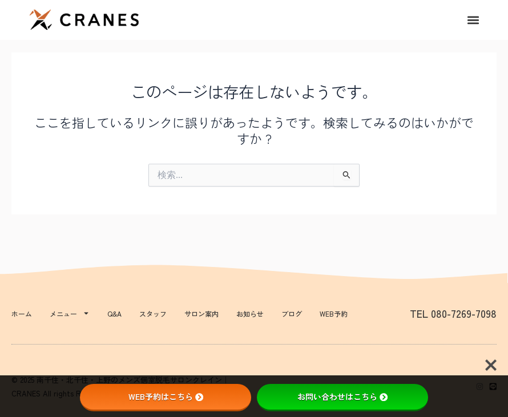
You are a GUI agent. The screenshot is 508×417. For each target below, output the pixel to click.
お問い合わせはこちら (342, 396)
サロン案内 (201, 313)
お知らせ (250, 313)
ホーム (21, 313)
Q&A (114, 313)
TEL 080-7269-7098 (453, 313)
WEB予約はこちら (165, 396)
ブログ (291, 313)
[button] (472, 20)
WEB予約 (334, 313)
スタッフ (153, 313)
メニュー (70, 313)
